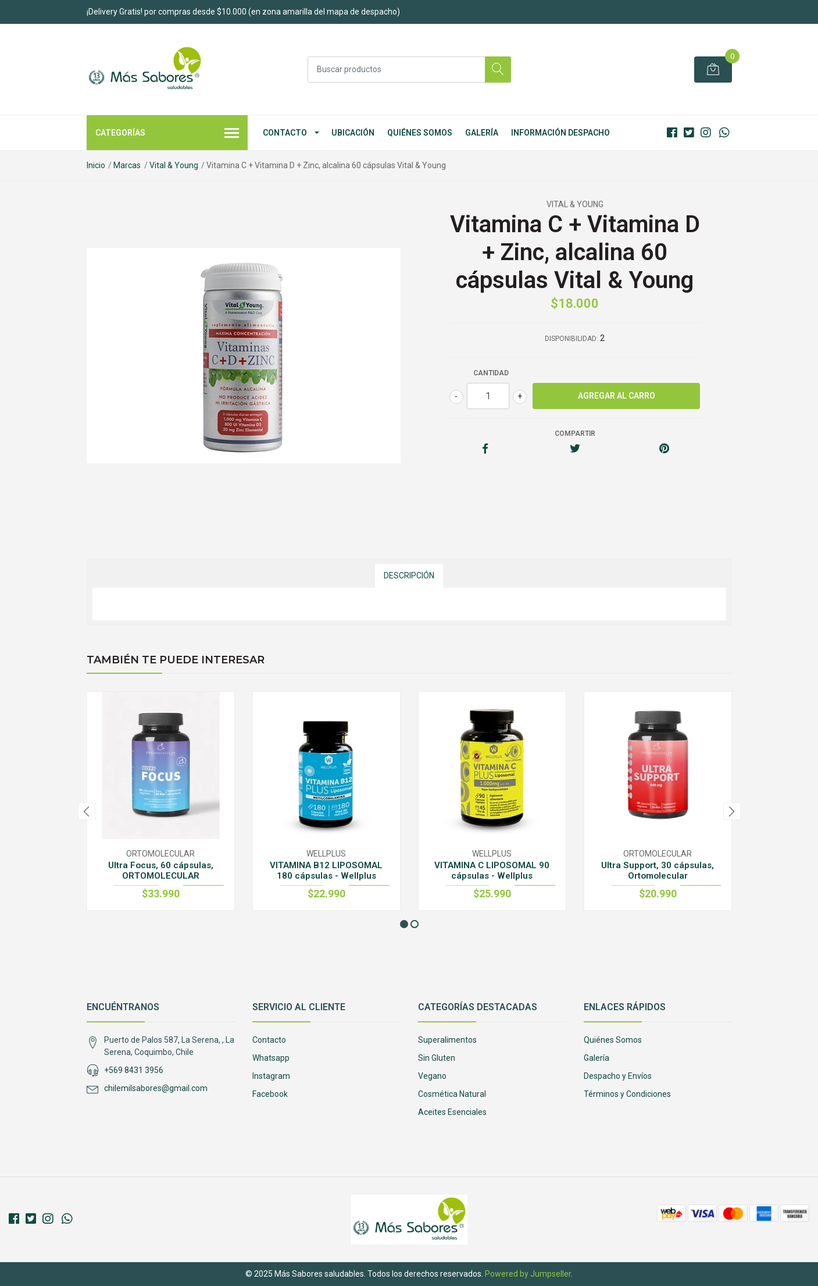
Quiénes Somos (419, 132)
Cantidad (491, 373)
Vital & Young (173, 165)
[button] (404, 924)
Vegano (432, 1076)
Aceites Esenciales (452, 1112)
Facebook (270, 1094)
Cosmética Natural (452, 1094)
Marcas (127, 165)
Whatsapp (271, 1058)
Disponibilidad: (571, 339)
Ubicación (352, 132)
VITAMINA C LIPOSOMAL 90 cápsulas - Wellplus (491, 870)
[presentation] (86, 811)
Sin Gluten (436, 1058)
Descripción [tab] (409, 575)
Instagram (271, 1076)
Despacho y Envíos (618, 1076)
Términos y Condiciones (627, 1094)
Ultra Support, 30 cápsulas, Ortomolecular (657, 870)
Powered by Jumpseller (528, 1273)
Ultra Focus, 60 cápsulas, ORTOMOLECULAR (160, 870)
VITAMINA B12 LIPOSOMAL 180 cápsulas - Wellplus (326, 870)
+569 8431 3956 (133, 1070)
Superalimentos (447, 1040)
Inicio (96, 165)
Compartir (575, 433)
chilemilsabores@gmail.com (156, 1088)
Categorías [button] (167, 134)
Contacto (285, 132)
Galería (481, 132)
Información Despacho (560, 132)
